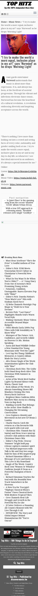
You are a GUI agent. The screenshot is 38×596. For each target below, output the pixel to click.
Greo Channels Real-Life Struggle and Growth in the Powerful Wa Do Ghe (17, 478)
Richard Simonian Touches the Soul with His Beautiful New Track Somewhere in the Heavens (20, 459)
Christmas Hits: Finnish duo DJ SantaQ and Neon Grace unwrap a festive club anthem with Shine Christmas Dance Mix (20, 413)
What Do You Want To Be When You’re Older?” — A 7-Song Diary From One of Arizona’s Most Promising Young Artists (20, 261)
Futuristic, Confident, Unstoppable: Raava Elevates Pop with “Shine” (20, 269)
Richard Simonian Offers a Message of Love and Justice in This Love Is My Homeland (19, 437)
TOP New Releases (19, 563)
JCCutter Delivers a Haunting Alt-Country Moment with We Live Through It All (19, 486)
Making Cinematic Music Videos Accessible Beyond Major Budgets (20, 300)
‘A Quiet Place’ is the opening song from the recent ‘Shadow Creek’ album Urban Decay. (19, 202)
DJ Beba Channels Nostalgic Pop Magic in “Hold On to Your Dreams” (20, 285)
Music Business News (19, 574)
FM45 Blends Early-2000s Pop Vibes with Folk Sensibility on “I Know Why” (20, 308)
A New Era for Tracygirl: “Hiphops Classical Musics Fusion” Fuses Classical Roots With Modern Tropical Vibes (19, 469)
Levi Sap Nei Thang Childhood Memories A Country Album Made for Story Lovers (19, 334)
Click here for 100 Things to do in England (19, 537)
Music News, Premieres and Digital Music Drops (19, 561)
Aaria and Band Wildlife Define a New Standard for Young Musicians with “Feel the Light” (20, 326)
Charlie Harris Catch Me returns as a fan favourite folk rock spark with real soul (19, 403)
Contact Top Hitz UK (19, 579)
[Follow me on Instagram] (8, 14)
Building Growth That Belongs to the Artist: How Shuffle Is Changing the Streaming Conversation (19, 387)
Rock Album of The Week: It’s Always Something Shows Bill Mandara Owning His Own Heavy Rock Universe (19, 369)
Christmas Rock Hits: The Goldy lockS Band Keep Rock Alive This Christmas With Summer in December (20, 351)
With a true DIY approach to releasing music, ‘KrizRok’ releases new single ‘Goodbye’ (19, 210)
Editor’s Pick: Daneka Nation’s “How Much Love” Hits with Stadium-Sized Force (20, 277)
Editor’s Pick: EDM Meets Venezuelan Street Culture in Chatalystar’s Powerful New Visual (18, 250)
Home (4, 22)
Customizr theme (23, 593)
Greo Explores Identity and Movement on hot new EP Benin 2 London (20, 396)
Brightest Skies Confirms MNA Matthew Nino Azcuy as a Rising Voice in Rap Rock (20, 378)
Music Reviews (19, 569)
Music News (14, 22)
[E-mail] (2, 14)
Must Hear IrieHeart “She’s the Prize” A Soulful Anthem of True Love (20, 241)
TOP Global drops (19, 571)
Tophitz (16, 591)
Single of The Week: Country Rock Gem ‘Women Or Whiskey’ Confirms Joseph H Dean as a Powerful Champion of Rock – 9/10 (20, 447)
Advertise (19, 581)
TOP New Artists (19, 566)
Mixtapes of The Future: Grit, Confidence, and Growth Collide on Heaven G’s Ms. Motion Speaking (19, 317)
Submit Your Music (19, 576)
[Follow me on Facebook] (5, 14)
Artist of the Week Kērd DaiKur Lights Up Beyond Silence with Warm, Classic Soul (20, 360)
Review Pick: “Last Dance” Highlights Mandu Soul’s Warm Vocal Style (19, 293)
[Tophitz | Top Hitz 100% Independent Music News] (19, 4)
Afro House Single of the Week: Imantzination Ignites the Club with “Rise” (20, 342)
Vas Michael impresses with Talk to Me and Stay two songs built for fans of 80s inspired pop (20, 429)
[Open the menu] (34, 13)
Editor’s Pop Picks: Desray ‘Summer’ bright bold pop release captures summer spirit (20, 421)
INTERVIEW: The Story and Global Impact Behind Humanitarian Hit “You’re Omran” (18, 495)
